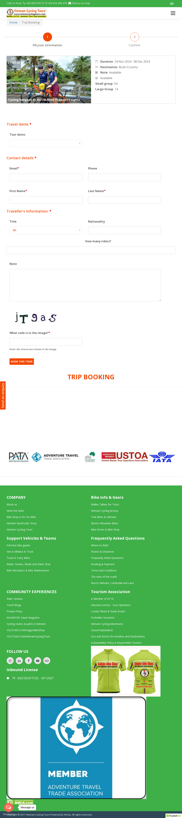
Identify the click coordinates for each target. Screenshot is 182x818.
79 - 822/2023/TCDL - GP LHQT (30, 678)
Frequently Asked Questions (107, 558)
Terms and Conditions (104, 570)
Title (13, 221)
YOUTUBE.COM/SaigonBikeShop (26, 630)
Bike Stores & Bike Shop (105, 529)
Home (13, 22)
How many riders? (98, 241)
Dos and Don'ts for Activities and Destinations (118, 636)
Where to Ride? (100, 545)
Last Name (96, 191)
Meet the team (15, 510)
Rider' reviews (15, 598)
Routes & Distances (102, 551)
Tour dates (17, 134)
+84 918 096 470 (56, 3)
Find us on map (79, 3)
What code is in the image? (29, 333)
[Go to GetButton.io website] (8, 814)
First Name (17, 191)
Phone (92, 168)
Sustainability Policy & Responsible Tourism (116, 642)
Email (13, 168)
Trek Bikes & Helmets (103, 517)
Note (13, 264)
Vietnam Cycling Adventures (107, 624)
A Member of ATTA (102, 598)
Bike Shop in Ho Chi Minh (21, 517)
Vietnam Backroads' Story (22, 523)
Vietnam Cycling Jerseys (104, 510)
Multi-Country (128, 67)
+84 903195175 (33, 3)
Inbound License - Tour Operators (110, 605)
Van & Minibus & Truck (20, 551)
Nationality (96, 221)
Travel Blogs (14, 605)
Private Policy (14, 611)
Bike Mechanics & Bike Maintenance (28, 570)
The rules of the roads (104, 576)
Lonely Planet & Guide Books (108, 611)
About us (12, 504)
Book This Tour (21, 361)
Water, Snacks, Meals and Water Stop (28, 564)
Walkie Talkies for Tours (105, 504)
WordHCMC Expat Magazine (23, 617)
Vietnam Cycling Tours (19, 529)
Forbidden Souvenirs (103, 617)
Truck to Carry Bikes (18, 558)
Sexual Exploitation (102, 630)
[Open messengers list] (8, 807)
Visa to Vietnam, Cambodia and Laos (112, 583)
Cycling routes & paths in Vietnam (26, 624)
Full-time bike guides (18, 545)
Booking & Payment (103, 564)
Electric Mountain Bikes (104, 523)
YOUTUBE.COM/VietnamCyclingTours (28, 636)
